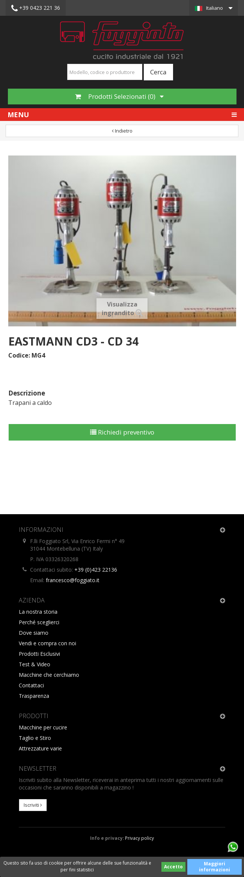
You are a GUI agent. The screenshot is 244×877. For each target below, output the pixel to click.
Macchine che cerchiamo (49, 674)
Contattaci (31, 685)
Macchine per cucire (43, 727)
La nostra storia (38, 611)
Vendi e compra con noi (47, 643)
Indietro (122, 130)
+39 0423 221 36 (35, 8)
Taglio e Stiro (35, 737)
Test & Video (34, 664)
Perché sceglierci (39, 622)
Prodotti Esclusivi (39, 653)
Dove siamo (33, 632)
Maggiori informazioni (214, 866)
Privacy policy (139, 838)
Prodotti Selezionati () (119, 96)
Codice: (19, 355)
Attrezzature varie (40, 748)
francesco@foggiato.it (72, 580)
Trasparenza (34, 695)
